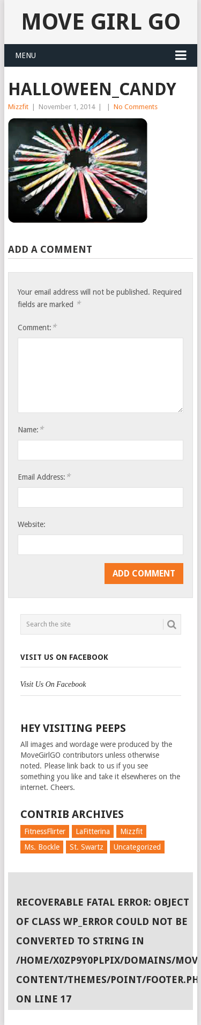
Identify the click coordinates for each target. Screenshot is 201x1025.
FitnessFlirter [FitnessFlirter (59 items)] (44, 831)
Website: (32, 524)
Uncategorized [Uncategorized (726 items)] (137, 847)
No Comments (136, 107)
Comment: (37, 327)
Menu (25, 55)
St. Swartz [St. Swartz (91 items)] (86, 847)
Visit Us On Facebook (64, 657)
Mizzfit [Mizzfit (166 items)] (131, 831)
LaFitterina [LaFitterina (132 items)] (93, 831)
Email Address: (44, 477)
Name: (30, 429)
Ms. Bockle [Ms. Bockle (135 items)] (41, 847)
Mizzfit (18, 107)
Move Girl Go (101, 22)
